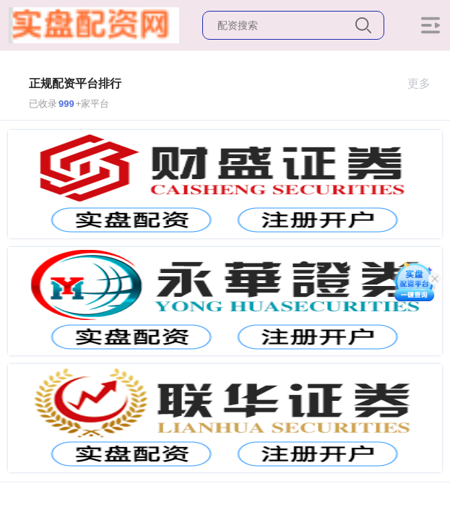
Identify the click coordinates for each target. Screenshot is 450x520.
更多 (425, 83)
